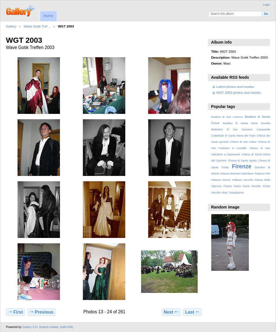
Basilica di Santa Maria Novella (246, 123)
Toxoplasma (236, 192)
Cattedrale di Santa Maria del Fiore (233, 135)
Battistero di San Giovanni (232, 129)
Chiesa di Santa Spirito (242, 160)
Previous (41, 311)
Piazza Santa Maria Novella (242, 186)
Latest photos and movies (235, 86)
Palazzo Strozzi (221, 179)
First (15, 311)
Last (192, 311)
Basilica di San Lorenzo (227, 116)
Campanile (263, 129)
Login (266, 4)
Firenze (241, 166)
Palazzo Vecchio (242, 179)
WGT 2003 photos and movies (238, 92)
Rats (225, 192)
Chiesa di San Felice (243, 141)
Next (171, 311)
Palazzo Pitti (262, 173)
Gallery (11, 26)
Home (48, 16)
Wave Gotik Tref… (37, 26)
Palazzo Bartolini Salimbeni (237, 173)
